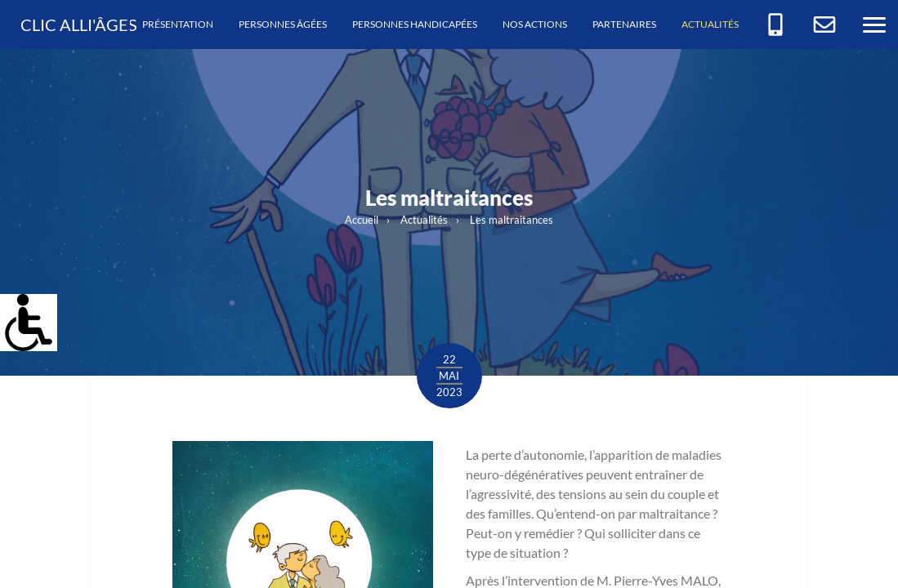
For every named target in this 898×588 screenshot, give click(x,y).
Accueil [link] (361, 219)
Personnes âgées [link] (283, 24)
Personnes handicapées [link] (414, 24)
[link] (19, 313)
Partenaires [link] (624, 24)
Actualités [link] (710, 24)
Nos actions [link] (535, 24)
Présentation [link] (177, 24)
